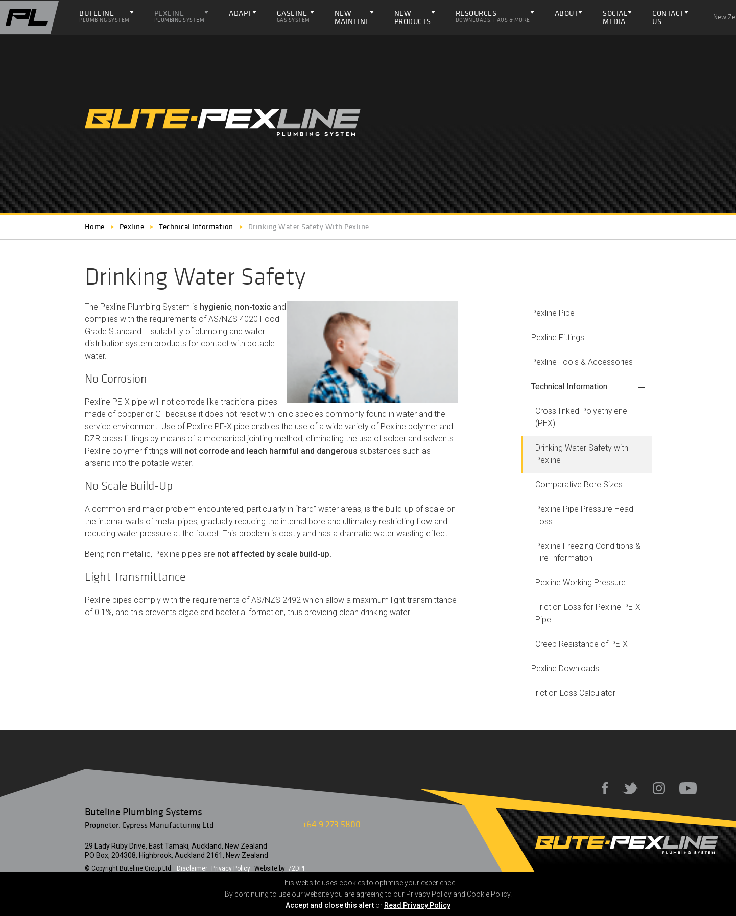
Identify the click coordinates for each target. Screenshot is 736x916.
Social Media (615, 17)
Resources (493, 16)
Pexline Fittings (557, 337)
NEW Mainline (352, 17)
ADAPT (240, 13)
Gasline (293, 16)
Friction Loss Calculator (573, 693)
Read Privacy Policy (417, 905)
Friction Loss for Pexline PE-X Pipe (587, 613)
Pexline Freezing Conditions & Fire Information (587, 552)
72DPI (296, 868)
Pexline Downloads (565, 668)
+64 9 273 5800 (331, 824)
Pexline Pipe (553, 313)
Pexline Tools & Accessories (582, 362)
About (567, 13)
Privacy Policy (230, 868)
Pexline (179, 16)
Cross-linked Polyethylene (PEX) (581, 417)
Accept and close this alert (330, 905)
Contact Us (668, 17)
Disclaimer (192, 868)
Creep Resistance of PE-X (581, 644)
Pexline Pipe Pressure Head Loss (584, 515)
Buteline (104, 16)
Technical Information (569, 386)
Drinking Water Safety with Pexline (581, 454)
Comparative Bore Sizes (579, 484)
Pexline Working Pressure (580, 583)
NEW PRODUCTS (412, 17)
